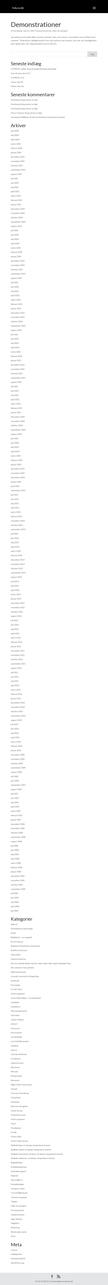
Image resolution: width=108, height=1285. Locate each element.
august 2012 (16, 616)
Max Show (15, 1067)
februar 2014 (16, 555)
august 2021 (16, 382)
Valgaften (15, 1223)
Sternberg (17, 31)
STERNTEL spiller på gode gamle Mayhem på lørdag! (34, 69)
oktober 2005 (17, 884)
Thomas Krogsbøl (19, 1197)
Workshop (15, 1227)
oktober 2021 (17, 373)
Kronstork (15, 1028)
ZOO (13, 1236)
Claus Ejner (16, 954)
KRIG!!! (14, 1024)
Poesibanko (16, 1128)
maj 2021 (15, 395)
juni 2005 (15, 897)
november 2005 (18, 880)
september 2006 (18, 837)
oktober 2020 (17, 425)
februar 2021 (16, 408)
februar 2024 (16, 252)
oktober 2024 (17, 217)
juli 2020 (14, 438)
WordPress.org (17, 1263)
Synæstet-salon (18, 1188)
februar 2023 (16, 304)
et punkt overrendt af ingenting (25, 976)
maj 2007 (15, 802)
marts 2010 (16, 742)
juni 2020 (15, 443)
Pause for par (16, 1110)
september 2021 (18, 378)
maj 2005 (15, 902)
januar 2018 (16, 482)
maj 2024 (15, 239)
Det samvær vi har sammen (22, 967)
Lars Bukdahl (16, 1037)
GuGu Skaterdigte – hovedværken (26, 998)
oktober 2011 (17, 659)
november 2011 (18, 655)
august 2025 (16, 174)
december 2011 (18, 651)
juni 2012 (15, 625)
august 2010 (16, 720)
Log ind (14, 1250)
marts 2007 (16, 811)
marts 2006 (16, 863)
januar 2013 (16, 598)
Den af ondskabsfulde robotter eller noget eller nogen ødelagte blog (41, 963)
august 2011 (16, 668)
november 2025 (18, 161)
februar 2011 (16, 694)
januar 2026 (16, 152)
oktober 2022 (17, 321)
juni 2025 (15, 183)
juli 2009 (14, 776)
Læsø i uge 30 (17, 82)
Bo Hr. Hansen (17, 941)
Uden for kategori (60, 31)
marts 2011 (16, 690)
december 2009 (18, 754)
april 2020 (15, 451)
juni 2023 (15, 287)
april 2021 (15, 399)
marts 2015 (16, 512)
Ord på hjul (15, 1097)
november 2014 (18, 521)
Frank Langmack (18, 993)
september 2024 (18, 222)
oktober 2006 (17, 832)
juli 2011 (14, 672)
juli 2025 (14, 178)
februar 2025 (16, 200)
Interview (15, 1015)
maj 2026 (15, 135)
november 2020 (18, 421)
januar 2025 (16, 204)
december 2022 (18, 313)
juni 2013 (15, 581)
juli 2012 (14, 620)
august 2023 (16, 278)
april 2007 (15, 806)
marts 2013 (16, 594)
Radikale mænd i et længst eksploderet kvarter (31, 1149)
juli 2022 (14, 334)
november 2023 (18, 265)
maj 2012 (15, 629)
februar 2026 (16, 148)
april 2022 (15, 347)
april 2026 (15, 139)
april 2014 (15, 547)
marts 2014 (16, 551)
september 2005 (18, 889)
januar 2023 (16, 308)
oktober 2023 (17, 269)
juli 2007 (14, 793)
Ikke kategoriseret (19, 1011)
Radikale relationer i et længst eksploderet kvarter (33, 1158)
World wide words (19, 1232)
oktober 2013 (17, 568)
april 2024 (15, 243)
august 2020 (16, 434)
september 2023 (18, 274)
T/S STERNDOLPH (19, 1193)
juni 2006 (15, 850)
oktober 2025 (17, 165)
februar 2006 (16, 867)
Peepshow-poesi (18, 1115)
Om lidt (14, 1089)
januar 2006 (16, 871)
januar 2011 (16, 698)
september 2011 (18, 663)
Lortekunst (16, 1058)
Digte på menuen (18, 972)
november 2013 (18, 564)
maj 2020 (15, 447)
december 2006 (18, 824)
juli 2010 (14, 724)
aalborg (14, 924)
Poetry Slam (16, 1136)
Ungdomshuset (17, 1214)
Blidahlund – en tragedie (21, 937)
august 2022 (16, 330)
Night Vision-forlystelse (21, 1084)
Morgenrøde (16, 1076)
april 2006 (15, 858)
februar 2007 (16, 815)
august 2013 (16, 577)
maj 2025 (15, 187)
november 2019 (18, 473)
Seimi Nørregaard (18, 1171)
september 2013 (18, 572)
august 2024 (16, 226)
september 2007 (18, 785)
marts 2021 (16, 403)
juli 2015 (14, 495)
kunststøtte (16, 1032)
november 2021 (18, 369)
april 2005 (15, 906)
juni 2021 (15, 391)
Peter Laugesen (18, 1119)
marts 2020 (16, 456)
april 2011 (15, 685)
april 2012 (15, 633)
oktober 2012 (17, 612)
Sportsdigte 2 (17, 1180)
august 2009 (16, 772)
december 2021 (18, 365)
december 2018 (18, 477)
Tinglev (14, 1201)
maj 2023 (15, 291)
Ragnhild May (16, 1162)
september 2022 (18, 326)
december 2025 (18, 157)
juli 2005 (14, 893)
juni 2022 (15, 338)
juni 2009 (15, 781)
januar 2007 (16, 819)
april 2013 (15, 590)
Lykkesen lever (17, 1063)
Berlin (13, 933)
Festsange (15, 985)
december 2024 (18, 209)
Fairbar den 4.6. (17, 86)
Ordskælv (15, 1102)
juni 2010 (15, 728)
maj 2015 (15, 503)
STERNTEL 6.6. (17, 77)
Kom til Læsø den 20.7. (21, 73)
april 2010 (15, 737)
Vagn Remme (16, 1219)
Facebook (15, 980)
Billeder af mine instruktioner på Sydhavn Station (43, 117)
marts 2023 (16, 300)
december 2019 (18, 468)
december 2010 (18, 702)
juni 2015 (15, 499)
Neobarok (15, 1080)
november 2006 (18, 828)
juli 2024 (14, 230)
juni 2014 (15, 538)
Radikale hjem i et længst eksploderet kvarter (30, 1145)
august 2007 (16, 789)
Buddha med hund (19, 950)
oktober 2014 (17, 525)
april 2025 (15, 191)
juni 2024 (15, 235)
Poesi (13, 1123)
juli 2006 (14, 846)
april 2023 (15, 295)
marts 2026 (16, 144)
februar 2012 (16, 642)
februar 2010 (16, 746)
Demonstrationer (36, 24)
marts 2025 (16, 196)
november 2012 (18, 607)
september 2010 (18, 716)
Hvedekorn (16, 1006)
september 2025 (18, 170)
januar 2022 (16, 360)
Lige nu (14, 1050)
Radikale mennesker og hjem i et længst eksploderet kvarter (37, 1154)
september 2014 (18, 529)
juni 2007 (15, 798)
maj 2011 (15, 681)
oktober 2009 (17, 763)
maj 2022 (15, 343)
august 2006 (16, 841)
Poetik (14, 1132)
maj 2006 (15, 854)
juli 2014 (14, 533)
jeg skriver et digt (30, 100)
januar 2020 (16, 464)
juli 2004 (14, 911)
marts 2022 (16, 352)
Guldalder (15, 1002)
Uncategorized (17, 1210)
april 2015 (15, 507)
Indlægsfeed (16, 1254)
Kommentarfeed (18, 1258)
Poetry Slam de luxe (19, 1141)
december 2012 (18, 603)
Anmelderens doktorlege (22, 928)
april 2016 (15, 486)
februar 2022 (16, 356)
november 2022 (18, 317)
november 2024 (18, 213)
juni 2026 (15, 131)
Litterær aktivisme (19, 1054)
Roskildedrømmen (19, 1167)
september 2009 (18, 767)
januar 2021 (16, 412)
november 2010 (18, 707)
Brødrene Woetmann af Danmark (25, 946)
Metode (14, 1071)
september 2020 (18, 430)
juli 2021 (14, 386)
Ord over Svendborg (20, 1093)
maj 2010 (15, 733)
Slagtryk (14, 1175)
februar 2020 (16, 460)
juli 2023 (14, 282)
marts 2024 (16, 248)
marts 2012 (16, 637)
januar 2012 (16, 646)
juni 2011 (15, 677)
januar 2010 (16, 750)
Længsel (14, 1045)
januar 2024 (16, 256)
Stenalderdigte (17, 1184)
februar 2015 (16, 516)
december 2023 (18, 261)
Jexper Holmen (17, 1019)
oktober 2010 (17, 711)
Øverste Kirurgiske (19, 1106)
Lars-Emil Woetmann (20, 1041)
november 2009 (18, 759)
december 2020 (18, 417)
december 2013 (18, 560)
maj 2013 (15, 586)
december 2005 (18, 876)
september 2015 (18, 490)
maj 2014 (15, 542)
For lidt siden (16, 989)
